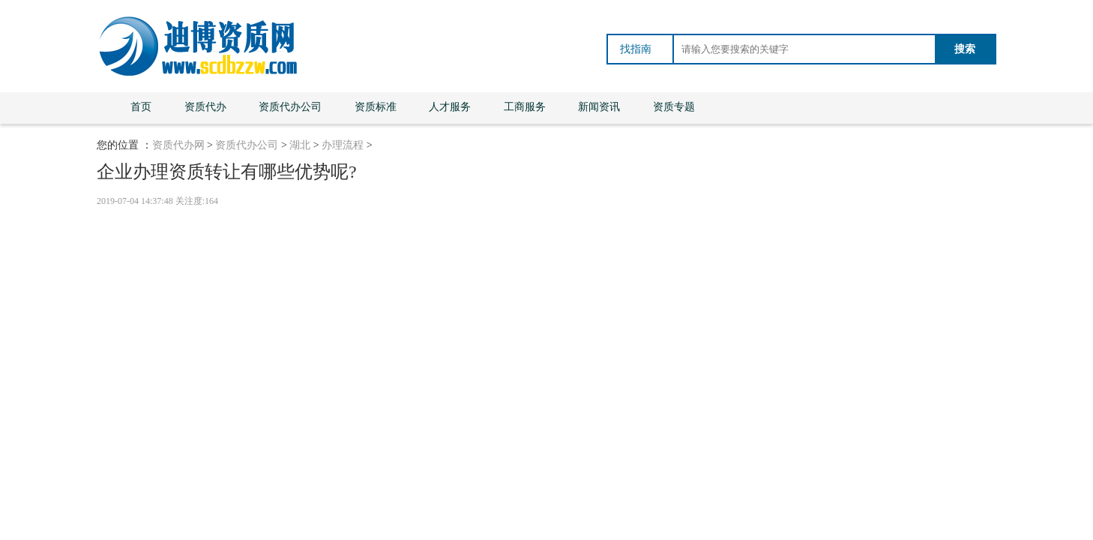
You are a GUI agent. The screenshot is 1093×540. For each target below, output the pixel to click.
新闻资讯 (599, 106)
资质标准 (376, 106)
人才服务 (450, 106)
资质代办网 (178, 145)
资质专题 (674, 106)
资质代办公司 (290, 106)
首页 (140, 106)
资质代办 (205, 106)
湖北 (299, 145)
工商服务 (525, 106)
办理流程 (343, 145)
